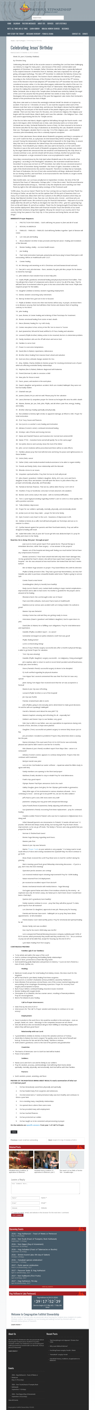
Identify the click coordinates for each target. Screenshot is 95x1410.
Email (43, 1203)
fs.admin (18, 52)
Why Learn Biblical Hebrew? (59, 1346)
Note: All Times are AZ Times (17, 28)
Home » (13, 40)
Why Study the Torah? (15, 34)
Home (9, 23)
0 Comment (35, 52)
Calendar (16, 23)
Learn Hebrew (35, 28)
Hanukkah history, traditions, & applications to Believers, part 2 (44, 1171)
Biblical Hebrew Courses (51, 28)
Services (50, 23)
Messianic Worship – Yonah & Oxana (39, 34)
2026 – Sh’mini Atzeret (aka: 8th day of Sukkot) (30, 1254)
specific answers (33, 1125)
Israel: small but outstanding (24, 1140)
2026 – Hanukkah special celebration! (26, 1260)
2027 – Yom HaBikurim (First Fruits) (26, 1275)
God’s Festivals (61, 23)
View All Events (47, 1287)
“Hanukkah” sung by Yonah (59, 1354)
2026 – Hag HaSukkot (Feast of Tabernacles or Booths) (34, 1249)
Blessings (65, 28)
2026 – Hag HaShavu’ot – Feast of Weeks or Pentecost (34, 1233)
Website (44, 1208)
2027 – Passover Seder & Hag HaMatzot (28, 1270)
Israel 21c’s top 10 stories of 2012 (62, 1140)
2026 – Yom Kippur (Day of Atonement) (27, 1244)
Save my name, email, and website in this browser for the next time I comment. (41, 1213)
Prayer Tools (33, 849)
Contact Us (76, 34)
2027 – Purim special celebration (24, 1265)
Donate (85, 34)
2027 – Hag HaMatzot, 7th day (24, 1281)
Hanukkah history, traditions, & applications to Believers (18, 1171)
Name (43, 1198)
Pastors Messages (29, 23)
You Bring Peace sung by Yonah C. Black (63, 1350)
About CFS (41, 23)
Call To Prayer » (21, 40)
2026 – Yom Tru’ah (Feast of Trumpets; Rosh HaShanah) (34, 1239)
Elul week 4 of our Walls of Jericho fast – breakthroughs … (71, 1171)
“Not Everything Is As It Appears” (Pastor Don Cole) (64, 1341)
